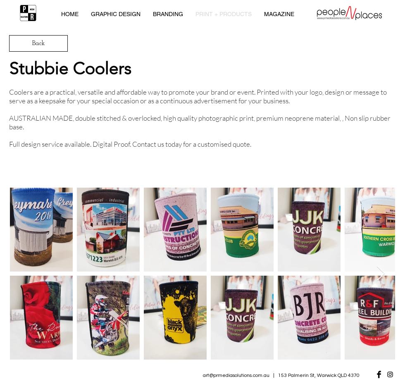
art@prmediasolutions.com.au (236, 375)
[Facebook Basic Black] (379, 374)
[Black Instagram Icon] (390, 374)
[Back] (38, 43)
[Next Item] (381, 274)
